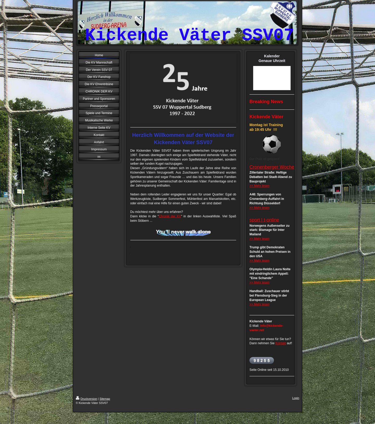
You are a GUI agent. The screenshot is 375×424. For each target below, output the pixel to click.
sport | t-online (264, 220)
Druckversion (86, 398)
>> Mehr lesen (259, 186)
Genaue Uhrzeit (272, 61)
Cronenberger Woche (271, 167)
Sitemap (104, 398)
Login (295, 398)
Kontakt (280, 343)
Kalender (272, 56)
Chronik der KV (170, 216)
